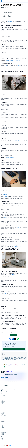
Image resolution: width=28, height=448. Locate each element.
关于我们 (2, 438)
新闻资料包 (2, 440)
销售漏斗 (6, 205)
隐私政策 (2, 426)
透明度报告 (2, 433)
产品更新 (7, 364)
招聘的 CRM (10, 21)
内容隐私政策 (2, 427)
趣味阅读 (11, 364)
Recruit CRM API (3, 401)
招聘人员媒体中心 (3, 412)
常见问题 (2, 439)
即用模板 (16, 364)
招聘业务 (2, 364)
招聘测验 (2, 414)
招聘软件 (2, 400)
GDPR (1, 424)
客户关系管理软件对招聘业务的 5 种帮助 (7, 12)
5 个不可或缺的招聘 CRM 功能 (5, 15)
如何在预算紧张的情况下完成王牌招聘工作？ (13, 60)
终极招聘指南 (2, 413)
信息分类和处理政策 (3, 432)
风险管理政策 (2, 434)
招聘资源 (2, 408)
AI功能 (2, 396)
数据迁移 (2, 403)
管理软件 (19, 65)
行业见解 (20, 364)
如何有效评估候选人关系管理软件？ (6, 16)
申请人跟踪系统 (3, 395)
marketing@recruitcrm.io (5, 391)
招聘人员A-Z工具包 (3, 415)
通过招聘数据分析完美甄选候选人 (10, 157)
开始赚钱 (14, 348)
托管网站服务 (2, 402)
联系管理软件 (5, 66)
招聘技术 (24, 364)
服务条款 (2, 425)
